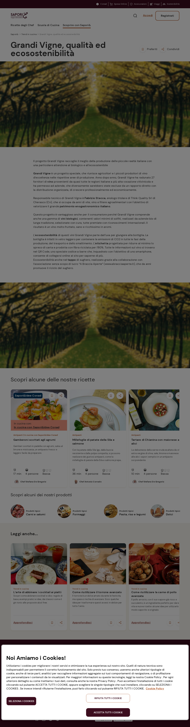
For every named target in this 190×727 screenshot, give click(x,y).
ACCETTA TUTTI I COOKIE (108, 712)
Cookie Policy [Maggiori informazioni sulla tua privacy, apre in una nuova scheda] (155, 688)
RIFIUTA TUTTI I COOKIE (108, 698)
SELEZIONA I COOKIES (21, 701)
